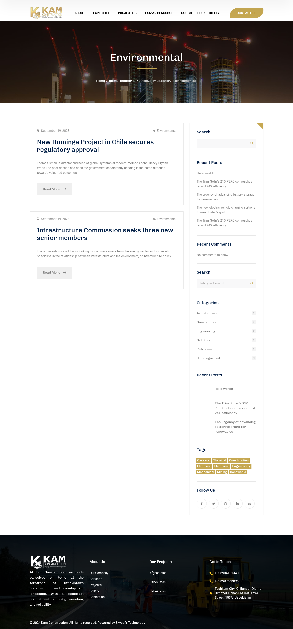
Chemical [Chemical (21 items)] (219, 460)
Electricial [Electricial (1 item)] (221, 466)
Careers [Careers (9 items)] (203, 460)
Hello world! (205, 173)
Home (100, 81)
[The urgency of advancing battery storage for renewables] (204, 427)
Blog (112, 81)
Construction (207, 322)
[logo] (46, 13)
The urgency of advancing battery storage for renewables (235, 426)
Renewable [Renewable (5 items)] (238, 472)
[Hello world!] (204, 390)
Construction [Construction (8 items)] (239, 460)
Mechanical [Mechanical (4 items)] (205, 472)
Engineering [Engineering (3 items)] (241, 466)
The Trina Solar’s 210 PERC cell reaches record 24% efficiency (235, 408)
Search (204, 132)
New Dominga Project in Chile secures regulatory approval (95, 145)
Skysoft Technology (130, 623)
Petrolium (204, 349)
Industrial (127, 81)
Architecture (207, 313)
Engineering (206, 331)
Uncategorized (208, 358)
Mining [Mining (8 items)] (222, 472)
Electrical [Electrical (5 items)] (204, 466)
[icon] (202, 504)
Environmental (166, 131)
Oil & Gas (203, 340)
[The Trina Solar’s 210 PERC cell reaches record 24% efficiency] (204, 408)
